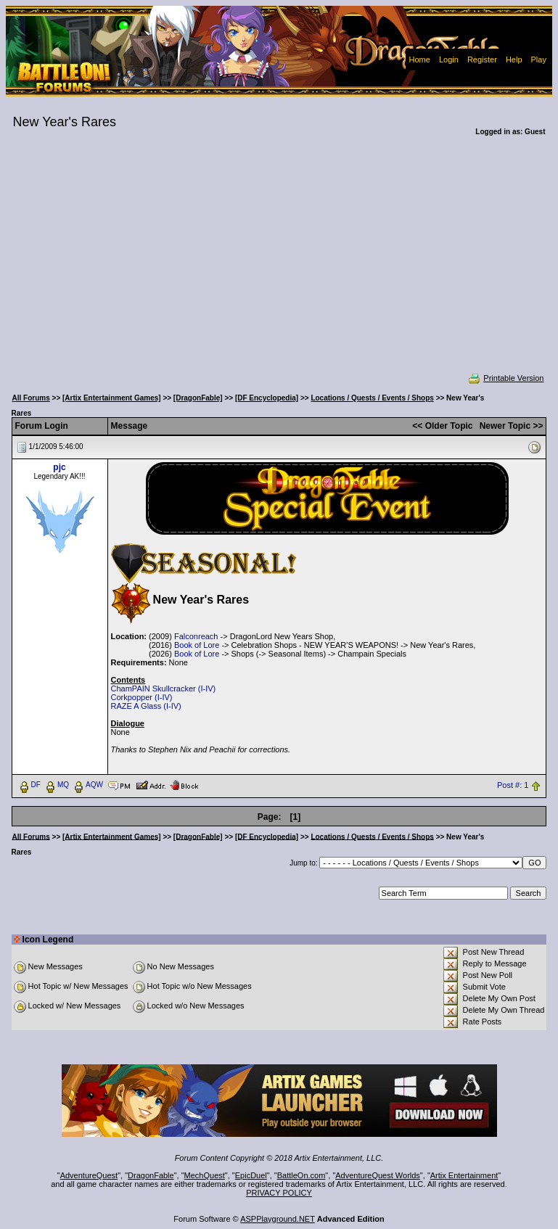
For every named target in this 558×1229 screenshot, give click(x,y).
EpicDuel (251, 1175)
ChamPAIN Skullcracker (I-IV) (163, 688)
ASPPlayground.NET (277, 1218)
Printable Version (505, 378)
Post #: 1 (512, 785)
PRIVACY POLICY (279, 1192)
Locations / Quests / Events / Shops (372, 398)
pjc (59, 467)
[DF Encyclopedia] (266, 398)
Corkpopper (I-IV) (142, 697)
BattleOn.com (301, 1175)
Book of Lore (196, 645)
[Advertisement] (279, 264)
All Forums (31, 398)
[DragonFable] (198, 398)
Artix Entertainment (464, 1175)
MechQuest (204, 1175)
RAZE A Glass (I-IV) (146, 706)
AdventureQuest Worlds (377, 1175)
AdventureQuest (89, 1175)
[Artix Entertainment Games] (111, 398)
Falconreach (196, 636)
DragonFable (151, 1175)
